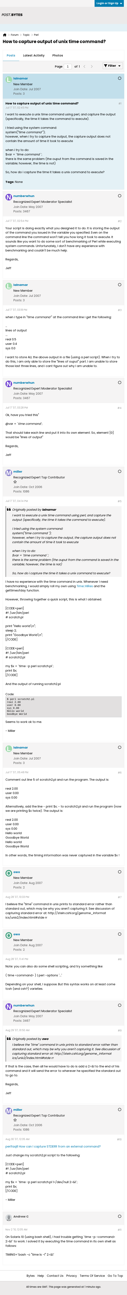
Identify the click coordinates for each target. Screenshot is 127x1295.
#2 (120, 221)
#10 (119, 1139)
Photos (57, 55)
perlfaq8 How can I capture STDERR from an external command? (53, 1146)
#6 (120, 772)
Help (41, 1276)
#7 (120, 897)
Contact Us (55, 1276)
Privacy (71, 1276)
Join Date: (20, 89)
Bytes (31, 1276)
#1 (120, 103)
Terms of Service (92, 1276)
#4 (119, 408)
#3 (120, 310)
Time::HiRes (85, 586)
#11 (120, 1230)
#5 (120, 501)
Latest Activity (33, 55)
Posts (11, 55)
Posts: (17, 94)
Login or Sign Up (109, 3)
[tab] (11, 55)
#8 (120, 959)
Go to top (115, 1276)
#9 (120, 1030)
